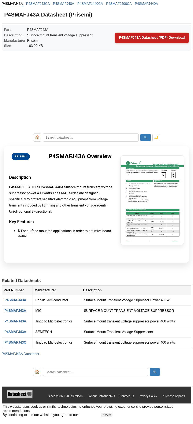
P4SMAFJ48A (63, 4)
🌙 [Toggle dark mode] (156, 137)
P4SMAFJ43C (15, 342)
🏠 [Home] (37, 137)
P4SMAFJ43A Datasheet (20, 354)
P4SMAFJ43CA (38, 4)
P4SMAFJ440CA (90, 4)
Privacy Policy (148, 396)
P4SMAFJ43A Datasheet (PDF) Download (152, 37)
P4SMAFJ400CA (119, 4)
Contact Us (126, 396)
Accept (107, 415)
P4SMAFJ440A (146, 4)
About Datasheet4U (102, 396)
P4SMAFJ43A (15, 300)
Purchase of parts (173, 396)
